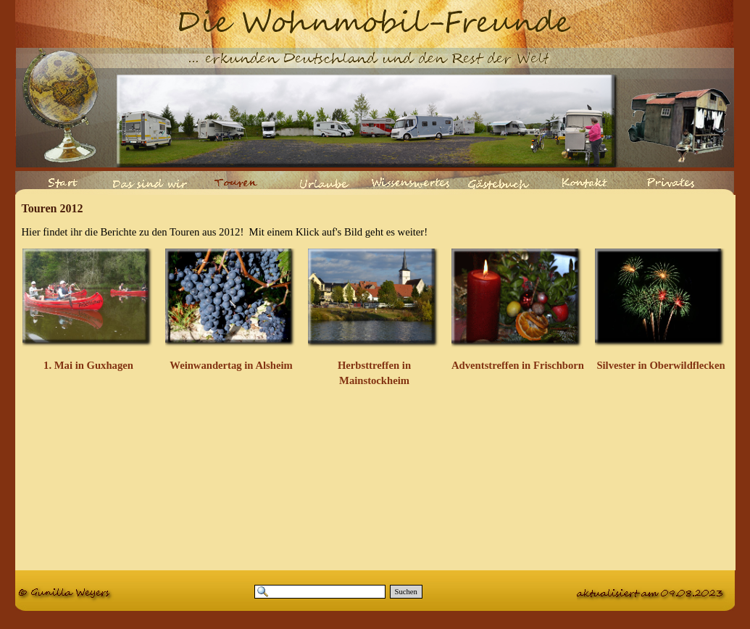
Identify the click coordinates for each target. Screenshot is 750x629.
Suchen (406, 592)
